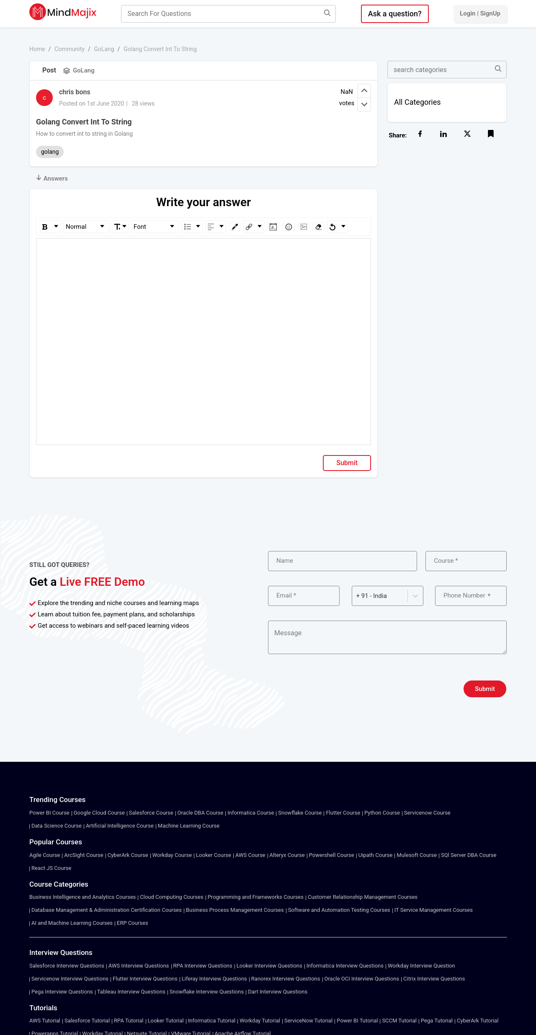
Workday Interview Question (421, 966)
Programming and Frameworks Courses (256, 897)
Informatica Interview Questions (345, 966)
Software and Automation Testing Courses (339, 910)
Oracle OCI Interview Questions (362, 978)
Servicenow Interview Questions (69, 978)
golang (50, 151)
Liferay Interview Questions (214, 978)
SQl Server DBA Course (468, 855)
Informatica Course (250, 813)
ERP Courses (132, 923)
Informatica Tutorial (211, 1020)
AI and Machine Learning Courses (72, 923)
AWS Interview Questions (138, 966)
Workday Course (172, 855)
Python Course (382, 813)
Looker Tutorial (166, 1020)
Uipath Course (375, 855)
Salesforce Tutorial (87, 1020)
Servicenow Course (427, 813)
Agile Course (44, 855)
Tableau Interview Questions (131, 991)
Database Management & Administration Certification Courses (106, 910)
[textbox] (204, 250)
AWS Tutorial (44, 1020)
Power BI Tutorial (357, 1020)
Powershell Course (331, 855)
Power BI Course (49, 813)
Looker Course (213, 855)
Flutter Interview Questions (145, 978)
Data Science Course (56, 826)
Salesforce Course (151, 813)
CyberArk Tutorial (477, 1020)
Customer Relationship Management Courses (362, 897)
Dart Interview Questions (277, 991)
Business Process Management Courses (235, 910)
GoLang (104, 49)
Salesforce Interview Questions (66, 966)
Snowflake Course (300, 813)
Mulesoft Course (417, 855)
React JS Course (51, 868)
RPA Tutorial (128, 1020)
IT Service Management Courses (433, 910)
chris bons (74, 92)
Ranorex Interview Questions (285, 978)
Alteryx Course (287, 855)
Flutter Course (343, 813)
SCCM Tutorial (399, 1020)
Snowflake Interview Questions (207, 991)
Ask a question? (395, 13)
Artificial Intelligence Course (120, 826)
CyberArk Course (128, 855)
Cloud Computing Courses (171, 897)
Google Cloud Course (99, 813)
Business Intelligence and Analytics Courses (82, 897)
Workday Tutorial (260, 1020)
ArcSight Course (83, 855)
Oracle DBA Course (201, 813)
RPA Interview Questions (202, 966)
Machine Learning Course (188, 826)
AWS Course (250, 855)
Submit (347, 463)
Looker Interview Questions (269, 966)
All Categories (417, 102)
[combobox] (357, 596)
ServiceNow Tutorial (308, 1020)
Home (37, 49)
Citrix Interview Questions (434, 978)
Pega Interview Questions (62, 991)
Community (69, 49)
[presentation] (331, 689)
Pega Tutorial (437, 1020)
